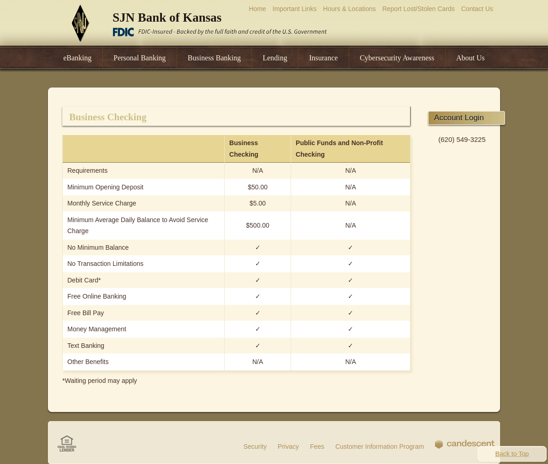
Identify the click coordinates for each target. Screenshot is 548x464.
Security (255, 446)
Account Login (459, 117)
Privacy (288, 446)
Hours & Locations (349, 8)
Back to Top (512, 454)
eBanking (77, 58)
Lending (274, 58)
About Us (470, 58)
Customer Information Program (379, 446)
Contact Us (477, 8)
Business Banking (214, 58)
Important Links (295, 8)
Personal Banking (139, 58)
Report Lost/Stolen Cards (418, 8)
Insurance (323, 58)
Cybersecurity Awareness (397, 58)
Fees (317, 446)
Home (257, 8)
